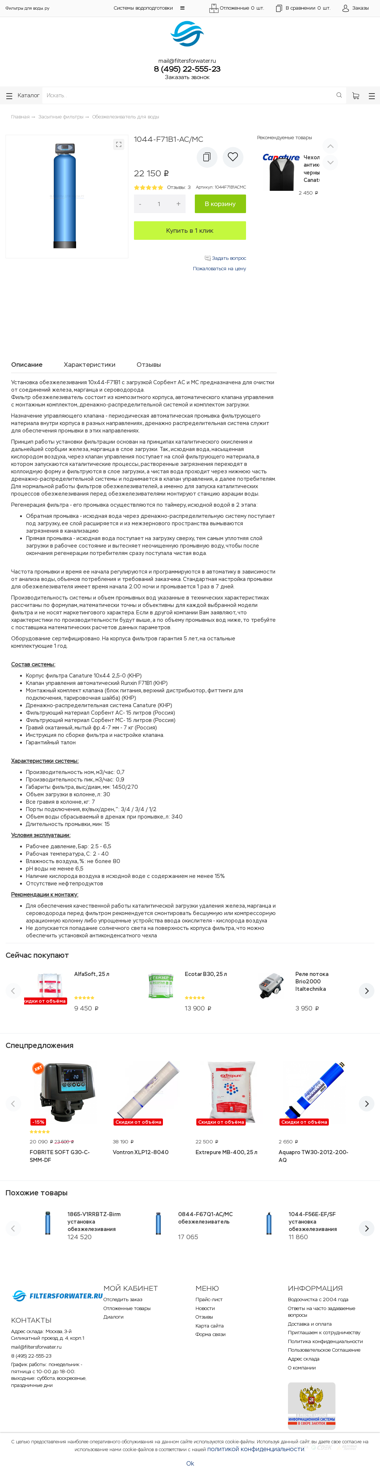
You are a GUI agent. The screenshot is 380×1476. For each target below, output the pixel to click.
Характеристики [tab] (89, 364)
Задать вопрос (225, 258)
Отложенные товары (127, 1308)
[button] (182, 8)
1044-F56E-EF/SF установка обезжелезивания (313, 1221)
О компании (302, 1368)
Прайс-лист (209, 1299)
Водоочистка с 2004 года (318, 1299)
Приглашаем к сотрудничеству (324, 1332)
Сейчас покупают (37, 955)
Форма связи (211, 1334)
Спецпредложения (39, 1045)
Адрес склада (304, 1359)
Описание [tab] (27, 364)
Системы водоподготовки (143, 8)
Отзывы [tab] (149, 364)
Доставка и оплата (310, 1324)
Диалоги (114, 1317)
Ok (190, 1463)
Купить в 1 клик (189, 230)
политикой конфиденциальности (255, 1449)
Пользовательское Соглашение (324, 1350)
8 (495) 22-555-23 (187, 69)
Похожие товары (37, 1193)
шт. (303, 8)
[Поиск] (339, 95)
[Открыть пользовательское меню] (355, 8)
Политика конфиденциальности (325, 1341)
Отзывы (204, 1317)
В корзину (220, 204)
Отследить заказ (123, 1299)
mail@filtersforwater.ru (187, 60)
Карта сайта (210, 1326)
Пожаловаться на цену (219, 268)
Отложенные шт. (236, 8)
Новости (205, 1308)
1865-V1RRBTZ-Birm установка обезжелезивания (94, 1221)
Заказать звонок (187, 77)
